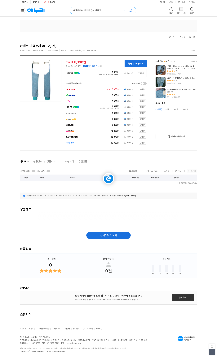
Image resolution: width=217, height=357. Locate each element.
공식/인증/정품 (151, 171)
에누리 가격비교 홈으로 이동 (36, 10)
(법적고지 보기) (130, 196)
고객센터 (67, 329)
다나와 (162, 2)
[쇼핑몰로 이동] (106, 89)
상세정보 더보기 (108, 235)
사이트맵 (99, 329)
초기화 (193, 171)
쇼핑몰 (166, 171)
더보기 (193, 51)
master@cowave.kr (74, 343)
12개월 (185, 109)
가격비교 (24, 161)
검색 (130, 10)
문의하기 (183, 297)
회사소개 (23, 329)
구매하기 (141, 73)
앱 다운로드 (187, 338)
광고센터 (76, 329)
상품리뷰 (53, 161)
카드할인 (40, 171)
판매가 (134, 178)
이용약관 (32, 329)
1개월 (159, 109)
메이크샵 (192, 2)
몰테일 (171, 2)
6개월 (176, 109)
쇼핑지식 (36, 2)
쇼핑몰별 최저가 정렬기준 (80, 83)
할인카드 (178, 171)
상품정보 (37, 161)
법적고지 (57, 329)
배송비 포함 (136, 83)
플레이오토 (181, 2)
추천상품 (82, 161)
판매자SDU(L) (87, 329)
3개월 (167, 109)
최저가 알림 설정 (178, 136)
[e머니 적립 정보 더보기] (101, 66)
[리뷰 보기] (176, 70)
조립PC (49, 2)
